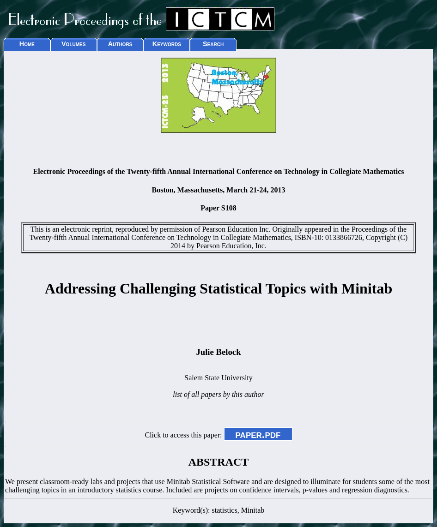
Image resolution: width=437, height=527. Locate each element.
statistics (224, 510)
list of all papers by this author (218, 394)
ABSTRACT (218, 462)
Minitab (253, 510)
